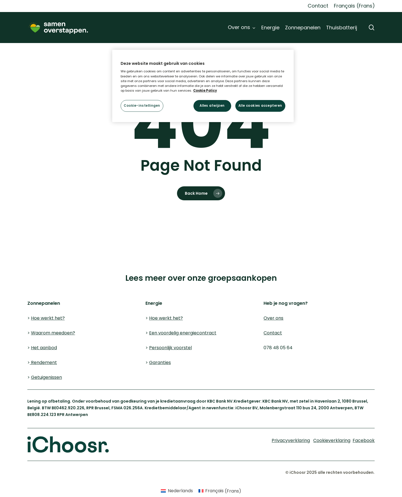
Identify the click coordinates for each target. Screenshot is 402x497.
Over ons (273, 318)
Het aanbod (44, 347)
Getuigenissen (46, 377)
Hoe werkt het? (48, 318)
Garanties (160, 362)
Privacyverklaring (93, 270)
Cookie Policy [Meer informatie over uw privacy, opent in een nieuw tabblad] (205, 90)
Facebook (364, 440)
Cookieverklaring (38, 270)
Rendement (43, 362)
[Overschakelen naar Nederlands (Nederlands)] (176, 491)
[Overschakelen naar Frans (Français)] (354, 6)
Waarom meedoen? (53, 333)
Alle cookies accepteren (260, 105)
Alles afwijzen (212, 105)
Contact (273, 333)
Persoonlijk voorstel (170, 347)
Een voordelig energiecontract (182, 333)
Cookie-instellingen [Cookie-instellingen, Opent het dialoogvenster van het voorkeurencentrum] (142, 105)
